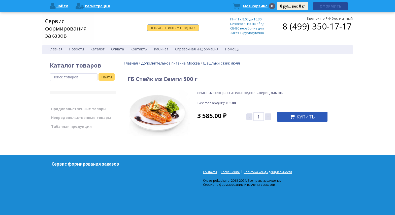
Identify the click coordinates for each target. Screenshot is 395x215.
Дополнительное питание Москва (171, 63)
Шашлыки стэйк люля (221, 63)
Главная (131, 63)
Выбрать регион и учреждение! (173, 28)
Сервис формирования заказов (66, 28)
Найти (106, 77)
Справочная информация (196, 49)
